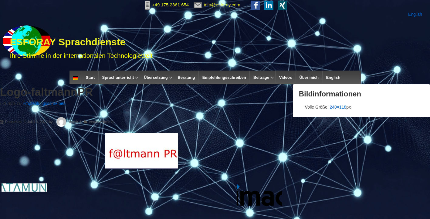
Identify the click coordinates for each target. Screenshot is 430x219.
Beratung (186, 77)
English (415, 14)
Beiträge (261, 77)
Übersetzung (156, 77)
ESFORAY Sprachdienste (68, 41)
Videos (285, 77)
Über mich (309, 77)
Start (90, 77)
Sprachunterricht (118, 77)
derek (66, 122)
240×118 (338, 107)
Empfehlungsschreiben (224, 77)
